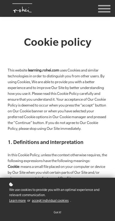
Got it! (57, 212)
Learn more (17, 200)
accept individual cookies (50, 200)
